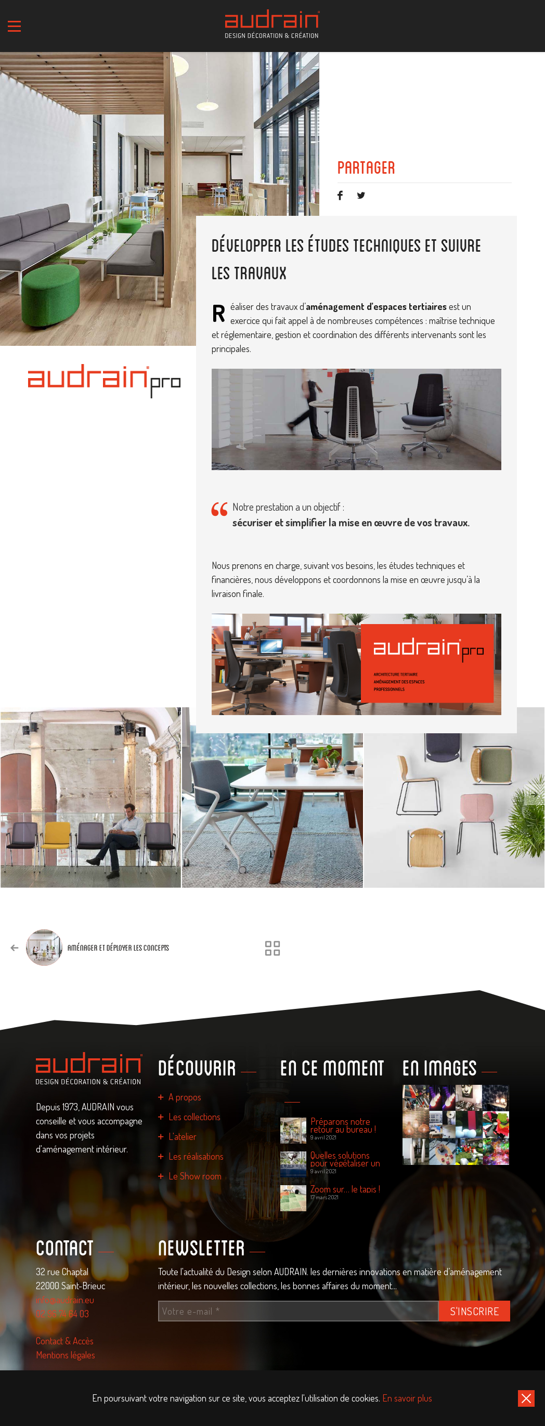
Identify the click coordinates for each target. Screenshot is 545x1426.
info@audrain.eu (65, 1299)
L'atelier (182, 1136)
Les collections (194, 1116)
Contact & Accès (65, 1340)
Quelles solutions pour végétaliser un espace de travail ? (345, 1159)
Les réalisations (196, 1156)
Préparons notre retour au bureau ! (343, 1125)
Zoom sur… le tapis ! (345, 1189)
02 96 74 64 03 (62, 1313)
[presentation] (534, 794)
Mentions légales (65, 1354)
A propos (184, 1097)
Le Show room (195, 1176)
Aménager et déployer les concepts (118, 947)
